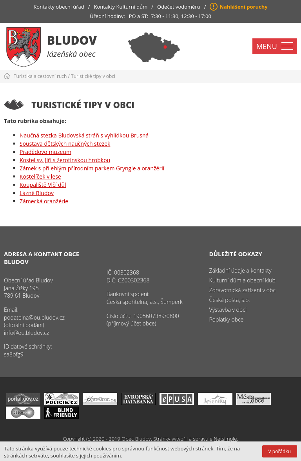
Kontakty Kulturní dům (121, 6)
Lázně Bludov (37, 193)
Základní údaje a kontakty (240, 270)
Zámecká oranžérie (44, 201)
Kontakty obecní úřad (58, 6)
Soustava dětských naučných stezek (65, 143)
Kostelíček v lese (40, 176)
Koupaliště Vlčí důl (43, 184)
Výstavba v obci (228, 309)
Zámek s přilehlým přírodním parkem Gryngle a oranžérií (92, 168)
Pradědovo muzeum (45, 151)
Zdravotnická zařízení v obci (243, 290)
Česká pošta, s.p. (229, 300)
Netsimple (225, 438)
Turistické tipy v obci (93, 76)
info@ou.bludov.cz (26, 332)
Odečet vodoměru (178, 6)
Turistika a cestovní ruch (40, 76)
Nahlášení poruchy (243, 6)
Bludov (72, 40)
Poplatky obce (226, 319)
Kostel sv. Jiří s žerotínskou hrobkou (65, 160)
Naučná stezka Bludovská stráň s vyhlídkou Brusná (84, 135)
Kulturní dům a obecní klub (242, 280)
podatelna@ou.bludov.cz (34, 317)
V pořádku (279, 451)
